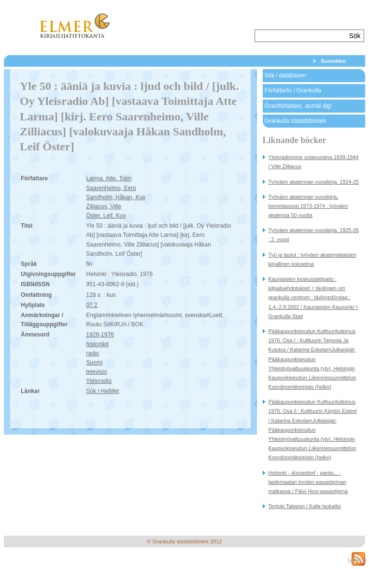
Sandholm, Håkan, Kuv (115, 197)
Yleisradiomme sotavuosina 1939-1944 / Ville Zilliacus (314, 161)
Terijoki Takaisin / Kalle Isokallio (305, 506)
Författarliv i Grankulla (293, 90)
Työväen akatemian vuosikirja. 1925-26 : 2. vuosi (314, 234)
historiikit (97, 344)
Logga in (357, 559)
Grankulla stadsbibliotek (295, 120)
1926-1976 (100, 334)
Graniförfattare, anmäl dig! (298, 105)
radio (92, 353)
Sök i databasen (285, 75)
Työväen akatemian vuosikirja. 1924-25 (314, 182)
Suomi (94, 362)
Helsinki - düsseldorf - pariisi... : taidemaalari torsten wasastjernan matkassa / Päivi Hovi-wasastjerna (308, 482)
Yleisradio (99, 381)
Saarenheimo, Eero (111, 188)
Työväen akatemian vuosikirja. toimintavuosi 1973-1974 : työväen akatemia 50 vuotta (308, 206)
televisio (96, 371)
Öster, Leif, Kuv (106, 215)
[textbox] (300, 36)
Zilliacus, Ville (103, 206)
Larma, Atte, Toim (108, 178)
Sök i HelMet (102, 391)
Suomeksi (333, 61)
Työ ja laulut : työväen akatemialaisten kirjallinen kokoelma (312, 259)
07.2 (91, 305)
